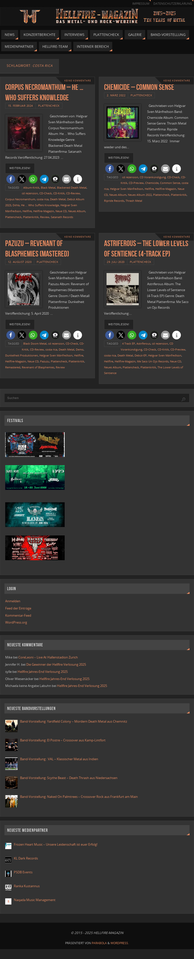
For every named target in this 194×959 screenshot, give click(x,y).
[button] (10, 179)
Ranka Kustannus (27, 886)
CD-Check (45, 193)
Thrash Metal (134, 200)
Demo (79, 349)
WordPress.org (16, 622)
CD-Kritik (59, 193)
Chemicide (152, 183)
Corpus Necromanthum (20, 199)
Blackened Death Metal (71, 187)
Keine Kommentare (77, 80)
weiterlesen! (19, 168)
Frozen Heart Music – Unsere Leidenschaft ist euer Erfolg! (56, 844)
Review (44, 217)
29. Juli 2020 (116, 262)
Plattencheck (49, 105)
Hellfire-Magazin (43, 211)
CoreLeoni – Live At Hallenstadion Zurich (48, 657)
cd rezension (30, 193)
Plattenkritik (31, 217)
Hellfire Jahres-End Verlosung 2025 (43, 671)
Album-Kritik (31, 187)
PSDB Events (23, 872)
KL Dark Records (26, 858)
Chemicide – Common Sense (139, 87)
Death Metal (58, 199)
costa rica (43, 199)
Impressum (140, 3)
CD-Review (73, 193)
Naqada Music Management (34, 900)
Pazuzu (44, 361)
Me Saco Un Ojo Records (152, 361)
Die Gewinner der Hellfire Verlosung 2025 (56, 664)
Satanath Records (62, 217)
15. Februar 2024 (20, 105)
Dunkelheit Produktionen (21, 355)
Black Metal (48, 187)
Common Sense (170, 183)
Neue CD (61, 211)
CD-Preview (136, 183)
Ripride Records (114, 200)
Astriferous (143, 343)
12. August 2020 (20, 262)
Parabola (99, 943)
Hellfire (27, 211)
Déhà (16, 205)
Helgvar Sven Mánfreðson (126, 189)
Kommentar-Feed (18, 615)
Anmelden (12, 601)
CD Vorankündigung (153, 177)
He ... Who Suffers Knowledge (40, 205)
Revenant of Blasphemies (38, 367)
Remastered (12, 367)
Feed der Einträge (18, 608)
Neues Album (76, 211)
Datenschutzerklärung (172, 3)
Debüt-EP (141, 355)
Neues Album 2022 (140, 195)
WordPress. (120, 943)
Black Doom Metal (35, 343)
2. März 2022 (116, 95)
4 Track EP (128, 343)
